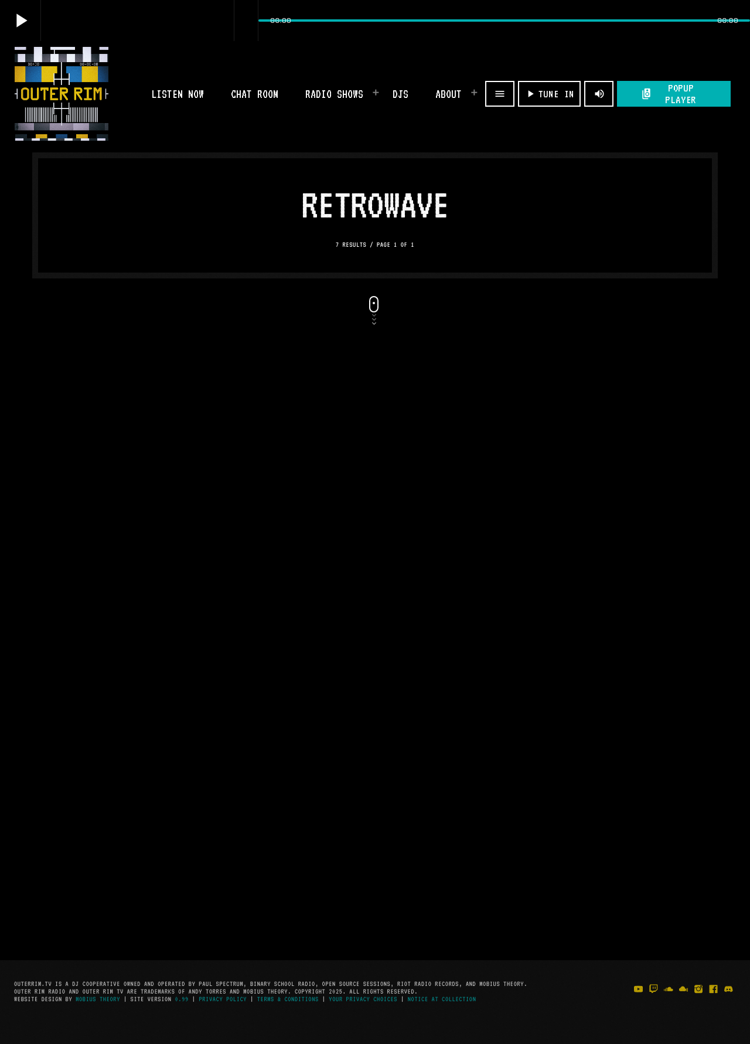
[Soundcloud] (668, 1001)
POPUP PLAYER (668, 94)
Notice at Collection (442, 999)
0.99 (182, 999)
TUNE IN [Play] (549, 94)
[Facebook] (713, 1001)
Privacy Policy (223, 999)
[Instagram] (698, 1001)
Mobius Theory (98, 999)
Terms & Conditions (288, 999)
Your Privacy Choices (363, 999)
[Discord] (728, 1001)
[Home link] (61, 94)
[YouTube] (638, 1001)
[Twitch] (653, 1001)
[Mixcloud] (683, 1001)
